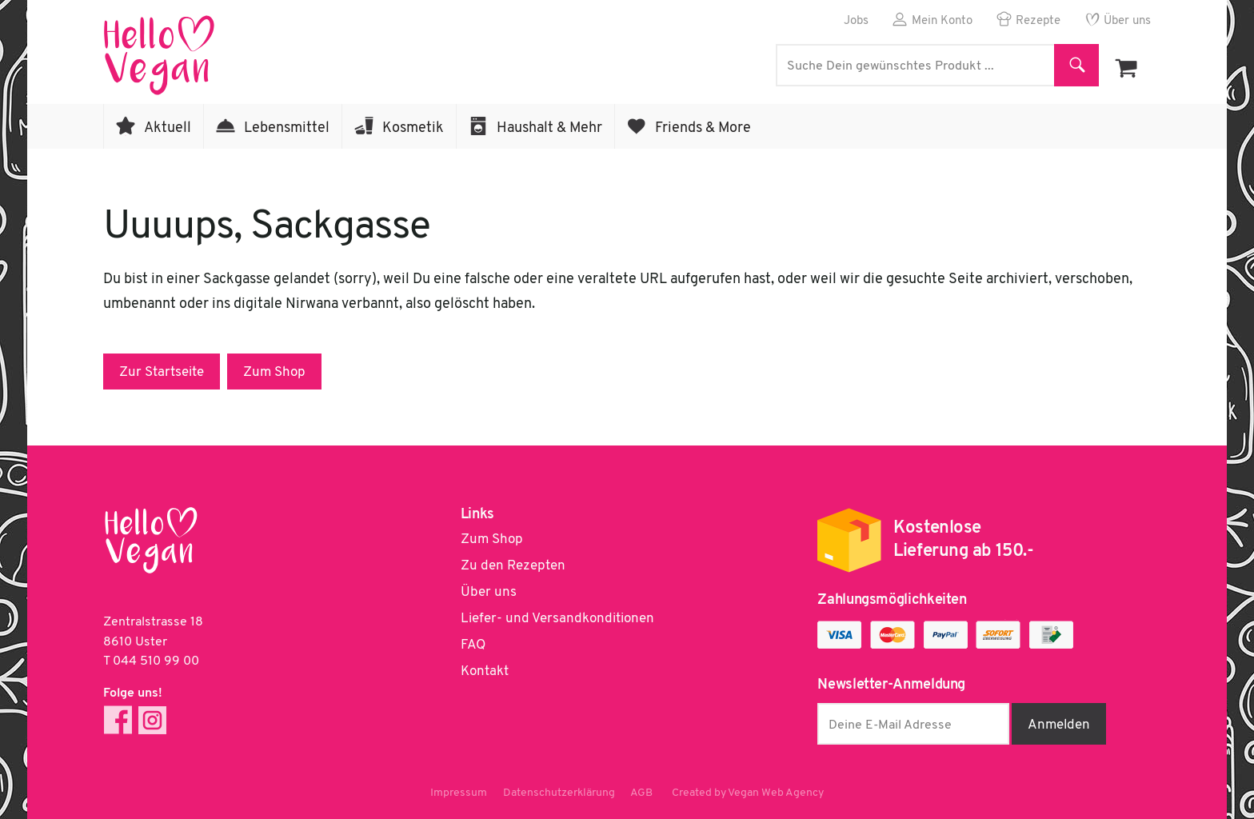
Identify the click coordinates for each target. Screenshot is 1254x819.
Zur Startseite (161, 372)
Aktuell (167, 128)
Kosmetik (413, 128)
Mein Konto (942, 21)
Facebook (118, 720)
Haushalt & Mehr (549, 128)
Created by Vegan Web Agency (749, 793)
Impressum (458, 793)
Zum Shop (274, 372)
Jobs (856, 21)
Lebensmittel (286, 128)
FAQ (473, 645)
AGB (642, 793)
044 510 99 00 (156, 661)
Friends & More (703, 128)
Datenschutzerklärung (559, 793)
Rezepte (1038, 21)
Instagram (152, 720)
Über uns (1127, 21)
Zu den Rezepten (513, 566)
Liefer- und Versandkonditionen (557, 618)
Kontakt (485, 671)
